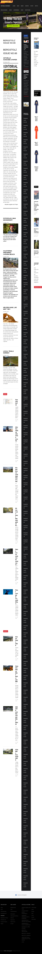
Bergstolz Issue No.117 (26, 248)
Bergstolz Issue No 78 (26, 534)
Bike (18, 5)
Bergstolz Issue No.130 (26, 156)
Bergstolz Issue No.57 (26, 684)
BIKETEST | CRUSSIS (26, 933)
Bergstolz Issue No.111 (26, 291)
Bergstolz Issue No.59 (26, 670)
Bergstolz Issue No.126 (26, 184)
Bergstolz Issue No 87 (26, 470)
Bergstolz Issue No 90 (26, 449)
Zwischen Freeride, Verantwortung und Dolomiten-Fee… (36, 206)
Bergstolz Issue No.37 (26, 834)
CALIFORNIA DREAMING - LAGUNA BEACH (9, 252)
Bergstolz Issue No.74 (26, 563)
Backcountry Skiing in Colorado (36, 230)
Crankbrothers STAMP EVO (26, 76)
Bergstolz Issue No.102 (26, 356)
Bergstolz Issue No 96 (26, 406)
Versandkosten (3, 911)
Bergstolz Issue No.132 (26, 141)
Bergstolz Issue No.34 (26, 856)
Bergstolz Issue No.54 (26, 706)
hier (36, 64)
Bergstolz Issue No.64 (26, 634)
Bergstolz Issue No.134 (26, 127)
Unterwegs (16, 10)
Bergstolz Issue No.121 (26, 220)
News (22, 5)
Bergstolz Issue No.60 (26, 663)
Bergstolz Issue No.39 (26, 813)
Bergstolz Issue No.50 (26, 734)
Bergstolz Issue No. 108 (26, 313)
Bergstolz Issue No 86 (26, 477)
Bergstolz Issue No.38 (26, 827)
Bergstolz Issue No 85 (26, 484)
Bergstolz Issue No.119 (26, 234)
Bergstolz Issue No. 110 (26, 298)
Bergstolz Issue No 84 (26, 491)
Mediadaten (13, 913)
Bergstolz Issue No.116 (26, 256)
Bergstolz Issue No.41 (26, 806)
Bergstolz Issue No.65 (26, 627)
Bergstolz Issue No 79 (26, 527)
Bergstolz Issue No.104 (26, 341)
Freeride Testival (4, 921)
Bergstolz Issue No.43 (26, 784)
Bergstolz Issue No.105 (26, 334)
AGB (1, 909)
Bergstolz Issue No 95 (26, 413)
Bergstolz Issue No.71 (26, 584)
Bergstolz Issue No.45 (26, 770)
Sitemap (12, 917)
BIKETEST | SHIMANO (26, 935)
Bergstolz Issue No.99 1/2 (26, 377)
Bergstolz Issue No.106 (26, 327)
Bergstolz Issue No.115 (26, 263)
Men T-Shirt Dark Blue (36, 118)
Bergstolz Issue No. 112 (26, 284)
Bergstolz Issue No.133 (26, 134)
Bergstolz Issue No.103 (26, 348)
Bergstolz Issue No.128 (26, 170)
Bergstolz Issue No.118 (26, 241)
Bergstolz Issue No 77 (26, 541)
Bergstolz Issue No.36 (26, 842)
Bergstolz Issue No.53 (26, 713)
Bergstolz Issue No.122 (26, 213)
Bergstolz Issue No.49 (26, 741)
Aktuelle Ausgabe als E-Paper (11, 204)
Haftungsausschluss (14, 915)
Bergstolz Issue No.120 (26, 227)
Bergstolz (7, 2)
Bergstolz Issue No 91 (26, 441)
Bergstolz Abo (13, 907)
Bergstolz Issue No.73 (26, 570)
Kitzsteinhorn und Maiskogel (36, 252)
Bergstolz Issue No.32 (26, 870)
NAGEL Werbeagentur (8, 950)
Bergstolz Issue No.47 (26, 756)
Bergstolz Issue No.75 (26, 556)
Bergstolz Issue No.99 (26, 384)
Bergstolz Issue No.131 (26, 148)
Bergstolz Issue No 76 (26, 549)
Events (27, 5)
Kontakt (12, 923)
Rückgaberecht (3, 913)
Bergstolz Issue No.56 (26, 691)
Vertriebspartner (14, 911)
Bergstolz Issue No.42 (26, 791)
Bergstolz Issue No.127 (26, 177)
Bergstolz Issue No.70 (26, 591)
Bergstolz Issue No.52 (26, 720)
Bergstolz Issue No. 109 (26, 306)
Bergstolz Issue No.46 (26, 763)
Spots (36, 5)
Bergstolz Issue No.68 (26, 606)
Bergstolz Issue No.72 (26, 577)
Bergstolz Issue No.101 (26, 363)
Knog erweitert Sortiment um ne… (26, 47)
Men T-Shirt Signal (36, 144)
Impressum (13, 919)
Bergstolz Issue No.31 (26, 877)
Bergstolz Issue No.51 (26, 727)
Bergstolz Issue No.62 (26, 649)
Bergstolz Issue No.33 (26, 863)
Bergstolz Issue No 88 (26, 463)
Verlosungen (4, 10)
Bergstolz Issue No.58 (26, 677)
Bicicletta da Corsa (4, 917)
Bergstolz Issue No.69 (26, 599)
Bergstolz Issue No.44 (26, 777)
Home (14, 5)
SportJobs (27, 10)
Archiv (23, 942)
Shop (22, 10)
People (33, 911)
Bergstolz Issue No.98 (26, 391)
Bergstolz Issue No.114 (26, 270)
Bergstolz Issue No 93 (26, 427)
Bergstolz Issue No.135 (26, 120)
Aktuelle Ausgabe (5, 5)
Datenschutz (13, 921)
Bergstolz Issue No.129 (26, 163)
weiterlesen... (27, 68)
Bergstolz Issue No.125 (26, 191)
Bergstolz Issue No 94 (26, 420)
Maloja (2, 923)
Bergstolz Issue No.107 (26, 320)
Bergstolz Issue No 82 (26, 506)
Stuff (31, 5)
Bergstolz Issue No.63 (26, 641)
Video (10, 10)
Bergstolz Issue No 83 (26, 499)
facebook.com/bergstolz (22, 895)
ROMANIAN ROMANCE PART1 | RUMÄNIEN (25, 917)
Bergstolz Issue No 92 (26, 434)
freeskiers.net (3, 919)
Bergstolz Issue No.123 (26, 206)
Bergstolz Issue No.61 (26, 656)
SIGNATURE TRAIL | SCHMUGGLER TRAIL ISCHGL (26, 939)
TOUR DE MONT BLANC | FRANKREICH (25, 912)
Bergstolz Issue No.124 (26, 198)
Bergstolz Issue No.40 (26, 820)
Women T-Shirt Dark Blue (36, 168)
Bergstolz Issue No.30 (26, 884)
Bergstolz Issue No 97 (26, 398)
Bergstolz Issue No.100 (26, 370)
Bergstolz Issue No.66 (26, 620)
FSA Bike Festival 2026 (16, 755)
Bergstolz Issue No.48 (26, 749)
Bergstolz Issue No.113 (26, 277)
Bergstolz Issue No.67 (26, 613)
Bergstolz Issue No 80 (26, 520)
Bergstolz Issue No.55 (26, 699)
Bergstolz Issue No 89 (26, 456)
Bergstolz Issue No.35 (26, 849)
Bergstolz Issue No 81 (26, 513)
